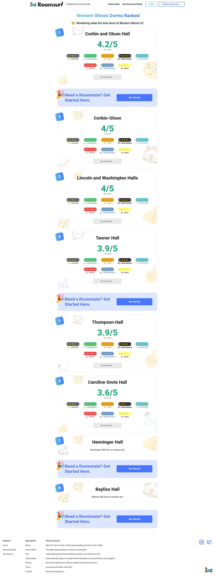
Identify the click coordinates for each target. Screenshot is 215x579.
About (27, 545)
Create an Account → (171, 4)
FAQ (27, 554)
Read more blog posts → (56, 571)
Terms (28, 567)
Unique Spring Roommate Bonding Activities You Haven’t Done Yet (73, 554)
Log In (151, 4)
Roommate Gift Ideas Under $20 (59, 567)
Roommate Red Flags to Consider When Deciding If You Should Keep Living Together (80, 558)
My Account (8, 554)
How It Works (30, 550)
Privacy (28, 563)
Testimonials (114, 4)
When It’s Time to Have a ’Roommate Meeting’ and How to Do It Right (74, 545)
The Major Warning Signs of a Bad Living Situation (66, 550)
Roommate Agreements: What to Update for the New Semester (71, 563)
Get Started (134, 97)
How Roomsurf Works (132, 4)
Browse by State (9, 550)
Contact (28, 571)
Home (5, 545)
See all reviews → (107, 77)
